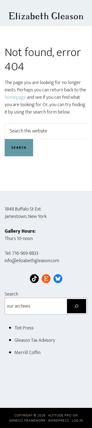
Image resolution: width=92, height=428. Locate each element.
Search (11, 294)
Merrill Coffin (27, 352)
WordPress (58, 420)
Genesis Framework (27, 420)
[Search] (76, 306)
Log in (77, 420)
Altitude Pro (60, 415)
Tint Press (24, 328)
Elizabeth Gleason (46, 13)
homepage (15, 97)
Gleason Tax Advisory (34, 340)
